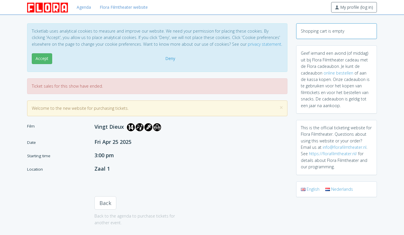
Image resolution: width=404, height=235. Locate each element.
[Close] (281, 108)
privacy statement (264, 44)
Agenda (84, 7)
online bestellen (338, 73)
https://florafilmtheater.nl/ (333, 153)
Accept (42, 58)
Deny (170, 58)
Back (105, 202)
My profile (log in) (354, 7)
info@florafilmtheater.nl (344, 147)
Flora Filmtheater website (124, 7)
